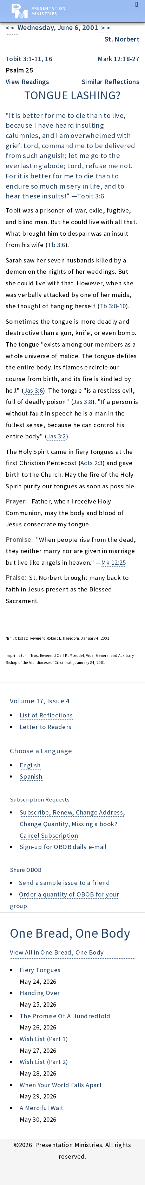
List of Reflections (46, 715)
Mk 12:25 (113, 562)
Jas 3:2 (56, 436)
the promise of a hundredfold (65, 1016)
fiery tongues (40, 970)
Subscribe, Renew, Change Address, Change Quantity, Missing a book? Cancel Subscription (72, 823)
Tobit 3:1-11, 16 (29, 59)
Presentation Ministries (49, 11)
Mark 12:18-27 (118, 59)
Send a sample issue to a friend (64, 883)
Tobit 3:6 (90, 196)
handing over (40, 993)
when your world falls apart (61, 1085)
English (30, 765)
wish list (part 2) (44, 1062)
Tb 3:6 (56, 245)
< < (12, 28)
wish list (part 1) (44, 1039)
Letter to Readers (45, 727)
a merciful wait (42, 1108)
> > (104, 28)
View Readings (28, 82)
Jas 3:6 (33, 390)
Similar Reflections (110, 82)
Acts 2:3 (91, 463)
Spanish (31, 776)
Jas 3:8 (82, 402)
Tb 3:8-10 (112, 306)
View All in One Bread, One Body (57, 952)
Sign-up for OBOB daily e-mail (63, 847)
